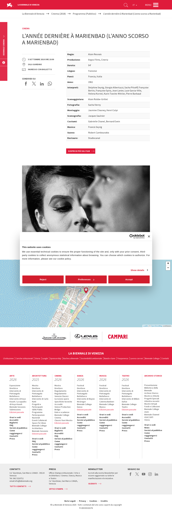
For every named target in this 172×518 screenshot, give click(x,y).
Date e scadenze (62, 412)
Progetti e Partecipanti (37, 405)
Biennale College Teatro (129, 405)
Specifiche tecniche (63, 401)
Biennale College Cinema (62, 416)
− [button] (168, 268)
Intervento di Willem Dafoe (130, 400)
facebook (131, 476)
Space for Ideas (39, 423)
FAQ (11, 425)
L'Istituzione (8, 358)
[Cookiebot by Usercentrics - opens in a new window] (132, 236)
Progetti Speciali (151, 398)
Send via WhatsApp (50, 83)
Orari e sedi (15, 417)
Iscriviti (92, 483)
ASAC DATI (148, 417)
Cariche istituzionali (24, 358)
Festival (80, 385)
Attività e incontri (151, 401)
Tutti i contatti (18, 486)
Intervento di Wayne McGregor (86, 400)
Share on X (34, 83)
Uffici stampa (56, 489)
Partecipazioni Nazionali (38, 416)
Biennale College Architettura (39, 427)
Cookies (93, 501)
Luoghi (45, 358)
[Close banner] (149, 236)
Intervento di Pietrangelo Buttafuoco (15, 394)
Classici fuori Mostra (63, 420)
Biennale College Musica (106, 405)
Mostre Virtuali (150, 403)
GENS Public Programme (37, 411)
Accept (129, 279)
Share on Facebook (26, 83)
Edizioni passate (17, 412)
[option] (54, 337)
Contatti (165, 358)
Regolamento (60, 391)
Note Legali (70, 501)
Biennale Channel (151, 414)
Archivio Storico (151, 393)
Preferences (86, 279)
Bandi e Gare (109, 358)
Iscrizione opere (62, 399)
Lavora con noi (136, 358)
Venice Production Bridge (63, 408)
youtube (144, 476)
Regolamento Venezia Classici (62, 395)
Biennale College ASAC (151, 410)
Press (12, 438)
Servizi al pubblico (18, 428)
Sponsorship (55, 358)
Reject (43, 279)
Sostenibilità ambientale (91, 358)
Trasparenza (122, 358)
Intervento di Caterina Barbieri (106, 400)
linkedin (156, 476)
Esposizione (15, 385)
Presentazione (150, 385)
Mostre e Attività (151, 396)
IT (135, 5)
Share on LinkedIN (42, 83)
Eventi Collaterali (39, 420)
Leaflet (145, 326)
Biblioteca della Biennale (151, 389)
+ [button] (168, 263)
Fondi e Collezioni (152, 406)
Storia (37, 358)
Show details (137, 270)
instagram (150, 476)
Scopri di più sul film (79, 151)
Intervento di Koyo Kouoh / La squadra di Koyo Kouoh (18, 401)
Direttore (36, 388)
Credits (104, 501)
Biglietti (14, 422)
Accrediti (14, 420)
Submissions (15, 409)
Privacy (82, 501)
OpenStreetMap (156, 326)
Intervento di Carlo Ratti (40, 400)
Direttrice (14, 388)
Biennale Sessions (18, 407)
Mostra (35, 385)
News (147, 427)
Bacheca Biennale (71, 358)
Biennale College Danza (84, 405)
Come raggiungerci (16, 432)
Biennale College (152, 358)
